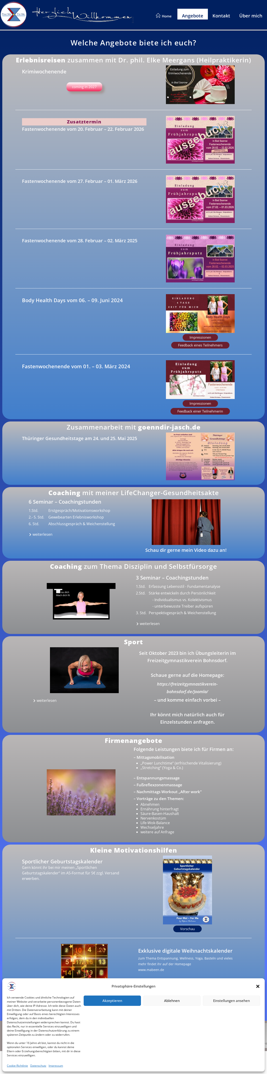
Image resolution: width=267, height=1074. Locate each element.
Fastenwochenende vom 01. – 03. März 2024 (76, 366)
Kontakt (221, 16)
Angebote (192, 16)
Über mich (250, 16)
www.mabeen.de (151, 970)
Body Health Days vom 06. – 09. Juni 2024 (72, 300)
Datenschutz (50, 1037)
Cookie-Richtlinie (53, 1042)
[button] (200, 337)
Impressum (49, 1031)
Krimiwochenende (44, 71)
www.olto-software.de (219, 1043)
